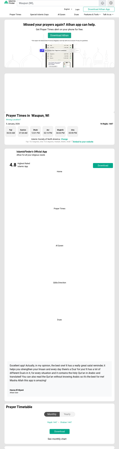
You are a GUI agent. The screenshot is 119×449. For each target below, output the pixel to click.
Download (103, 165)
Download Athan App (99, 9)
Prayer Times (15, 14)
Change (64, 139)
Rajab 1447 (52, 422)
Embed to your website (83, 142)
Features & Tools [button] (91, 14)
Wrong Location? (13, 119)
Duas (76, 14)
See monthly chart (59, 439)
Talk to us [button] (107, 14)
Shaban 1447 (66, 422)
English (65, 9)
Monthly (51, 414)
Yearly (67, 414)
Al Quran (61, 14)
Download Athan (59, 35)
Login (77, 10)
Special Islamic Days (39, 14)
